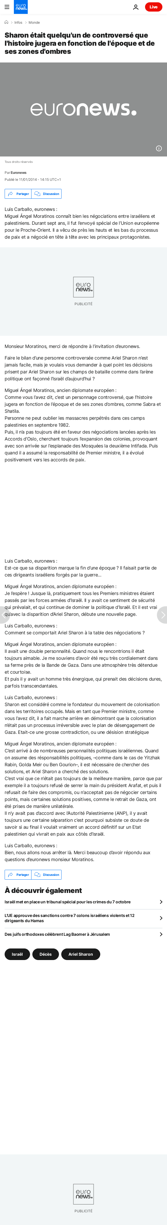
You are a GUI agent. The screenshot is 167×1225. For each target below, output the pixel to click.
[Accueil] (6, 22)
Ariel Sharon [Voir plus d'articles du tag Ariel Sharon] (80, 954)
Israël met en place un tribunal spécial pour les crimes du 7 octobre (68, 901)
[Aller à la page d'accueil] (21, 7)
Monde (34, 22)
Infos (18, 22)
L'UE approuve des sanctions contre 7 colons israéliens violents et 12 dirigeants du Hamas (70, 918)
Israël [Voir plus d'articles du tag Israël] (17, 954)
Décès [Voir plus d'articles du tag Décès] (46, 954)
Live (154, 6)
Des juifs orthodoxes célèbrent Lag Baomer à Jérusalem (57, 934)
